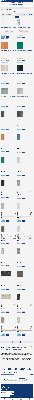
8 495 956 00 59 (3, 0)
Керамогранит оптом (20, 396)
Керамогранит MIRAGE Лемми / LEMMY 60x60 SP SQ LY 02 (24, 96)
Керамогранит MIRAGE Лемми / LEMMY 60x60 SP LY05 (8, 73)
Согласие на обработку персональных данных (13, 379)
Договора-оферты (18, 380)
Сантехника (15, 4)
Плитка (12, 4)
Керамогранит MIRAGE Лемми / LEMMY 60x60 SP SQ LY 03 (8, 96)
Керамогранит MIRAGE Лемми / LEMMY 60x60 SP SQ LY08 (8, 50)
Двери (19, 4)
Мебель (22, 4)
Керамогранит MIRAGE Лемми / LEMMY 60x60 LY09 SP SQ (24, 119)
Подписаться (22, 378)
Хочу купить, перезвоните (4, 38)
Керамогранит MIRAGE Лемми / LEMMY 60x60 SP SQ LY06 (24, 50)
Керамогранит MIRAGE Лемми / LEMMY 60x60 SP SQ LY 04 (24, 73)
